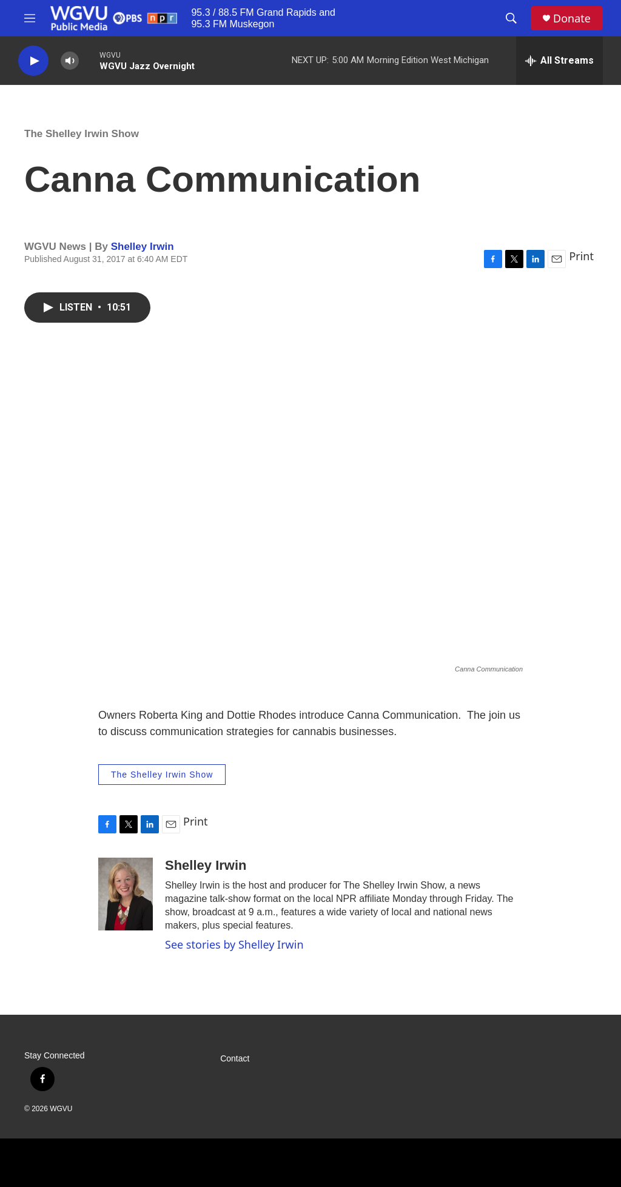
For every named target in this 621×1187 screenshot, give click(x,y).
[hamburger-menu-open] (29, 18)
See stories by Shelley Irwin (234, 944)
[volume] (69, 61)
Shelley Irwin (142, 246)
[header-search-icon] (511, 18)
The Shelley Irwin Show (81, 134)
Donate (572, 18)
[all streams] (559, 60)
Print (581, 256)
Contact (234, 1058)
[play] (33, 61)
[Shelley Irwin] (125, 894)
